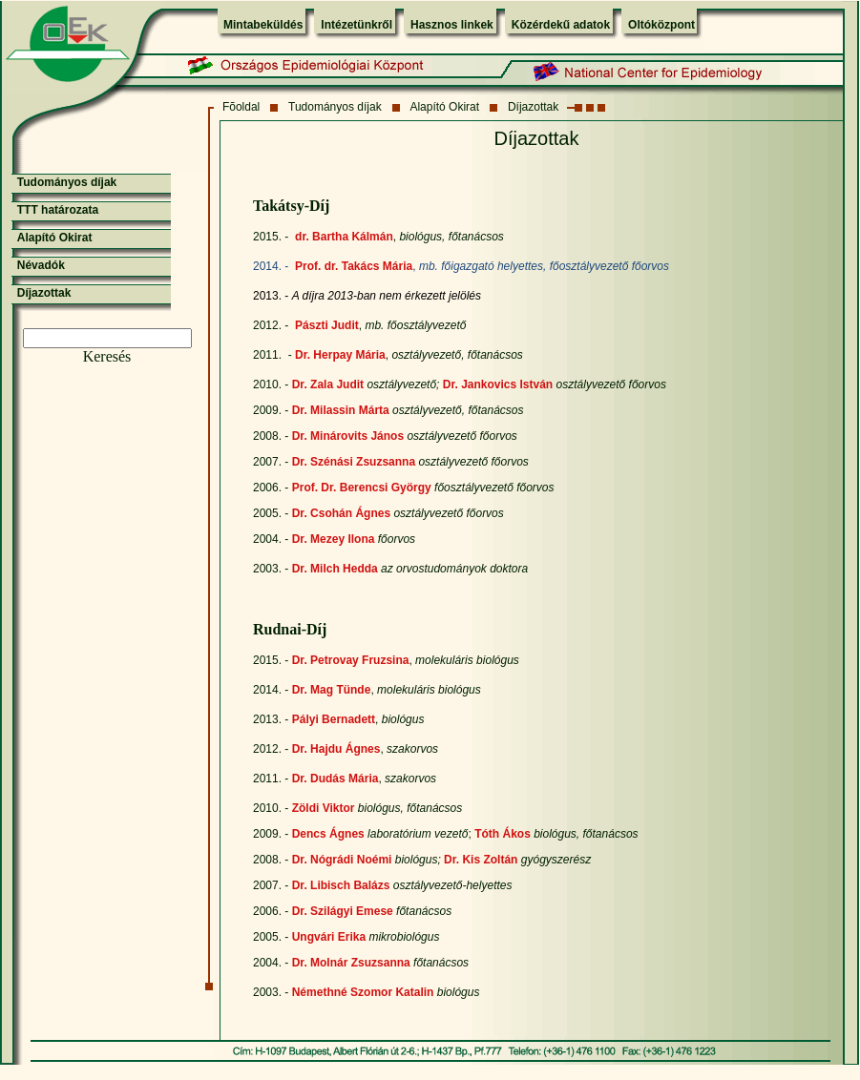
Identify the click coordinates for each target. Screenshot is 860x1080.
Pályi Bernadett (333, 719)
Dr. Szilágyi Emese (342, 911)
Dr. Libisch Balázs (341, 885)
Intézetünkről (356, 24)
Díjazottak (533, 107)
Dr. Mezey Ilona (333, 539)
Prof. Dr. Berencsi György (361, 487)
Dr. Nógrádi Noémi (342, 859)
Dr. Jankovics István (498, 384)
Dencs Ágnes (328, 834)
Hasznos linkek (451, 24)
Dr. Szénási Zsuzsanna (353, 461)
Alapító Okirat (444, 107)
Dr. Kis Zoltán (480, 859)
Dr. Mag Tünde (331, 689)
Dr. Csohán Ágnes (341, 513)
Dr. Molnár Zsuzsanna (351, 962)
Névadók (41, 265)
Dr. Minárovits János (348, 436)
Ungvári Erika (329, 937)
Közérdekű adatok (561, 24)
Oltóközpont (661, 24)
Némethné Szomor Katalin (363, 992)
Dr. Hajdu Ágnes (336, 749)
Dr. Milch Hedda (335, 568)
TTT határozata (57, 210)
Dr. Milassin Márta (340, 410)
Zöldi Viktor (323, 808)
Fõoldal (241, 107)
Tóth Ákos (502, 834)
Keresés (107, 356)
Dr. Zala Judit (328, 384)
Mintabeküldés (263, 24)
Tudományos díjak (335, 107)
